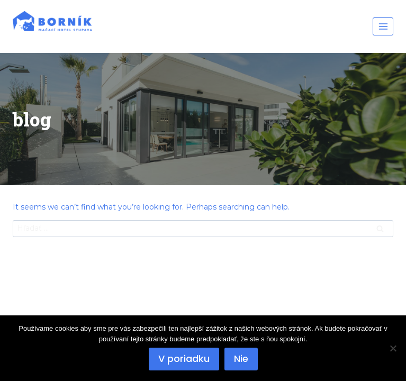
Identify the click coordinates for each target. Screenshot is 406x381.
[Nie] (392, 348)
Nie (241, 358)
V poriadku (184, 358)
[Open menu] (383, 26)
